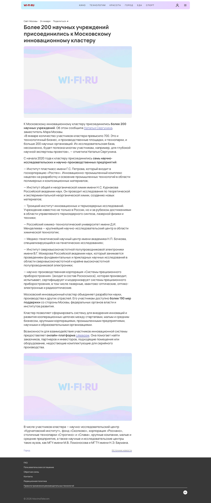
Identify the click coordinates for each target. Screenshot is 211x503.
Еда (139, 5)
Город (129, 5)
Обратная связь (31, 472)
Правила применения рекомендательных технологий (49, 486)
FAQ (26, 462)
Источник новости (122, 450)
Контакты (28, 476)
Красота (115, 5)
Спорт (150, 5)
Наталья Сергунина (98, 128)
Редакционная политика (35, 481)
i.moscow (82, 335)
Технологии (98, 5)
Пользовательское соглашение (39, 467)
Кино (82, 5)
